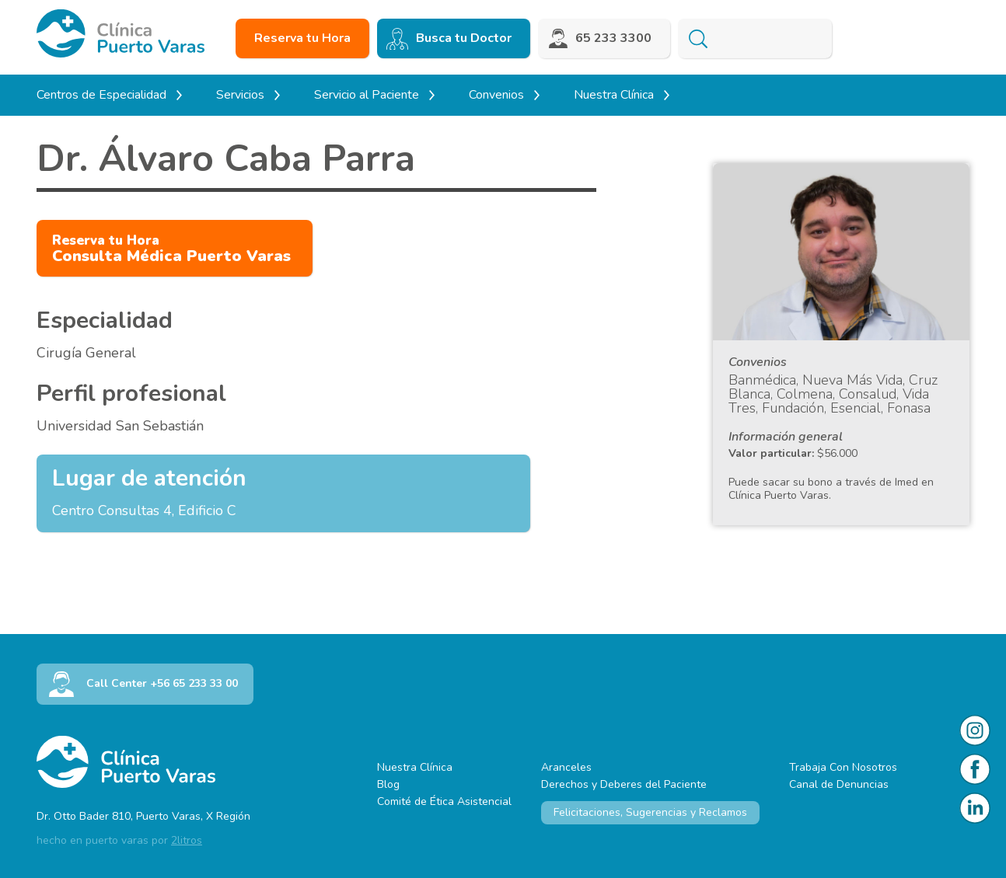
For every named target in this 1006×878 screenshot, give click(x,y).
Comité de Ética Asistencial (444, 801)
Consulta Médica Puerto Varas (171, 249)
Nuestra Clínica (414, 767)
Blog (388, 784)
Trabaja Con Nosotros (843, 767)
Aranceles (566, 767)
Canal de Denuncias (839, 784)
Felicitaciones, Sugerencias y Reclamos (650, 812)
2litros (186, 840)
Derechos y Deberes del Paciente (624, 784)
